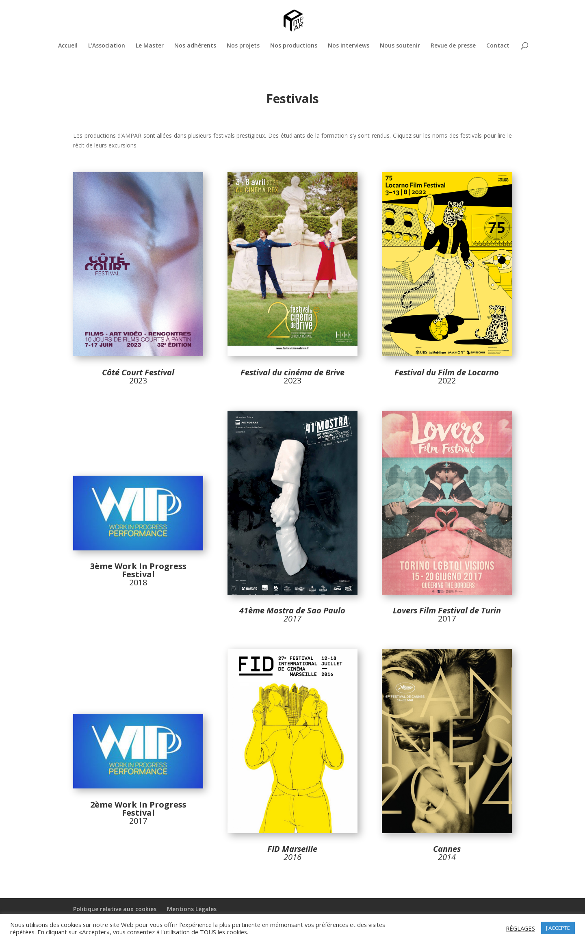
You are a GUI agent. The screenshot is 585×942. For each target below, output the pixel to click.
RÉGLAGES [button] (520, 928)
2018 (138, 582)
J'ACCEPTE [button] (558, 927)
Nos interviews (348, 46)
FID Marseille (292, 848)
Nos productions (293, 46)
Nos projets (243, 46)
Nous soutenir (400, 46)
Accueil (68, 46)
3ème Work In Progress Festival (138, 570)
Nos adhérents (195, 46)
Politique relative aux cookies (114, 909)
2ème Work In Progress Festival (138, 808)
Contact (497, 46)
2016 (292, 856)
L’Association (106, 46)
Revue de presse (453, 46)
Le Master (150, 46)
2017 (447, 614)
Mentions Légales (192, 909)
